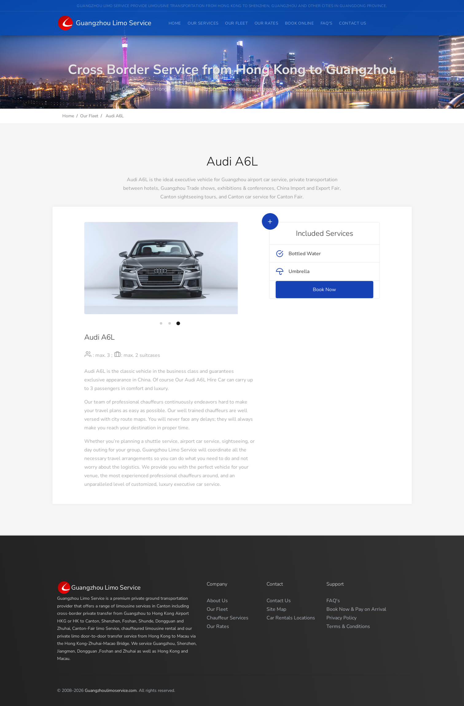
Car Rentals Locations (291, 617)
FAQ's (327, 23)
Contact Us (352, 23)
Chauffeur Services (227, 617)
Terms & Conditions (348, 626)
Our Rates (267, 23)
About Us (217, 600)
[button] (146, 323)
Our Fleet (236, 23)
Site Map (276, 609)
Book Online (299, 23)
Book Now (338, 289)
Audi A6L (114, 116)
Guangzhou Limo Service (104, 23)
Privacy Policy (341, 617)
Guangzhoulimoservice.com (111, 690)
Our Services (203, 23)
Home (175, 23)
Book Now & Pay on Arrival (356, 609)
